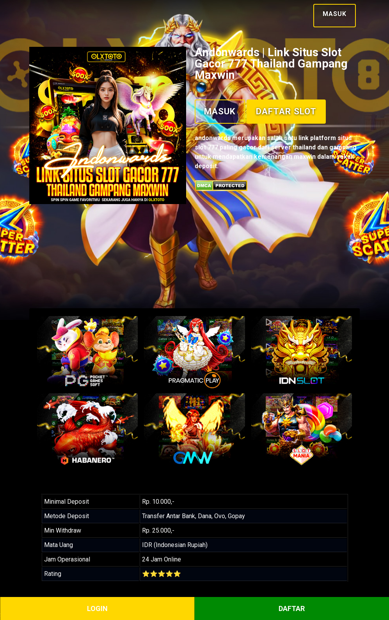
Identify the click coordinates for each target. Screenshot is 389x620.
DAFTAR (292, 608)
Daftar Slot (286, 111)
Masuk (334, 14)
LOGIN (97, 608)
